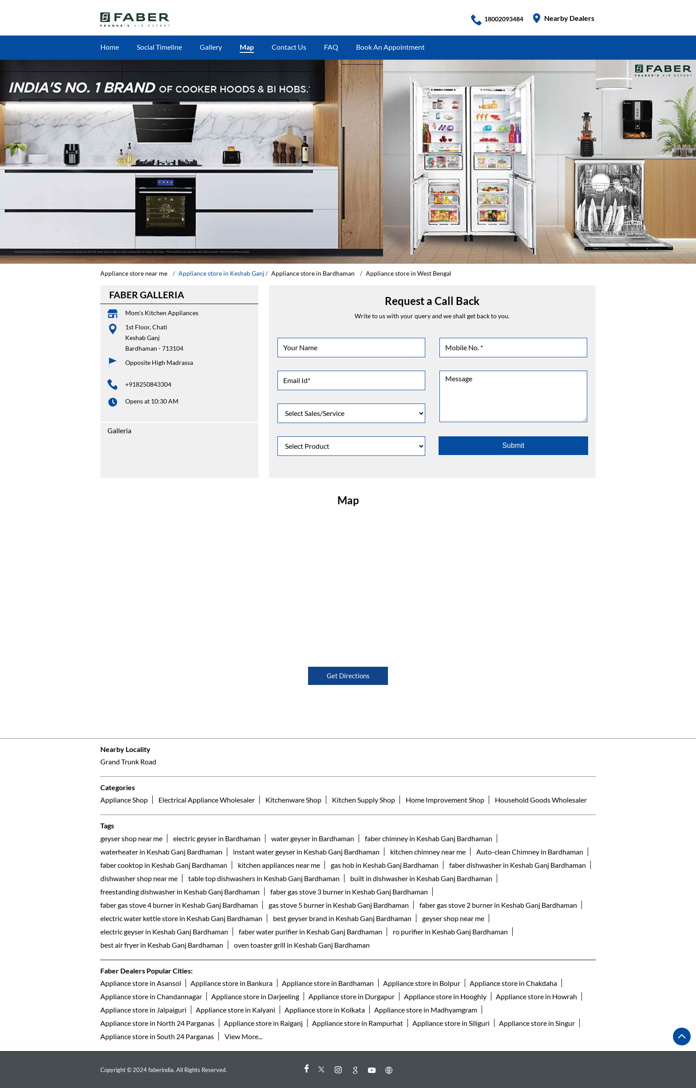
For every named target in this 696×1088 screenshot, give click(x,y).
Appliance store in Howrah (536, 996)
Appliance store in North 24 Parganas (157, 1023)
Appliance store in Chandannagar (151, 996)
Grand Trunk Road (128, 761)
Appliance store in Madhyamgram (425, 1009)
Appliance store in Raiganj (263, 1023)
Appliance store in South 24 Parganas (157, 1036)
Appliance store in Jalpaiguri (143, 1009)
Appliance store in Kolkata (325, 1009)
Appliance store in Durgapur (351, 996)
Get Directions (348, 676)
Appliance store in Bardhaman (328, 983)
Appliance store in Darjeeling (255, 996)
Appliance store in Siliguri (451, 1023)
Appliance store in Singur (537, 1023)
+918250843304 (148, 384)
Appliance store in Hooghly (445, 996)
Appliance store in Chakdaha (513, 983)
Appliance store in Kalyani (235, 1009)
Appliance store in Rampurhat (357, 1023)
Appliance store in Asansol (140, 983)
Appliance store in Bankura (231, 983)
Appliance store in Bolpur (421, 983)
